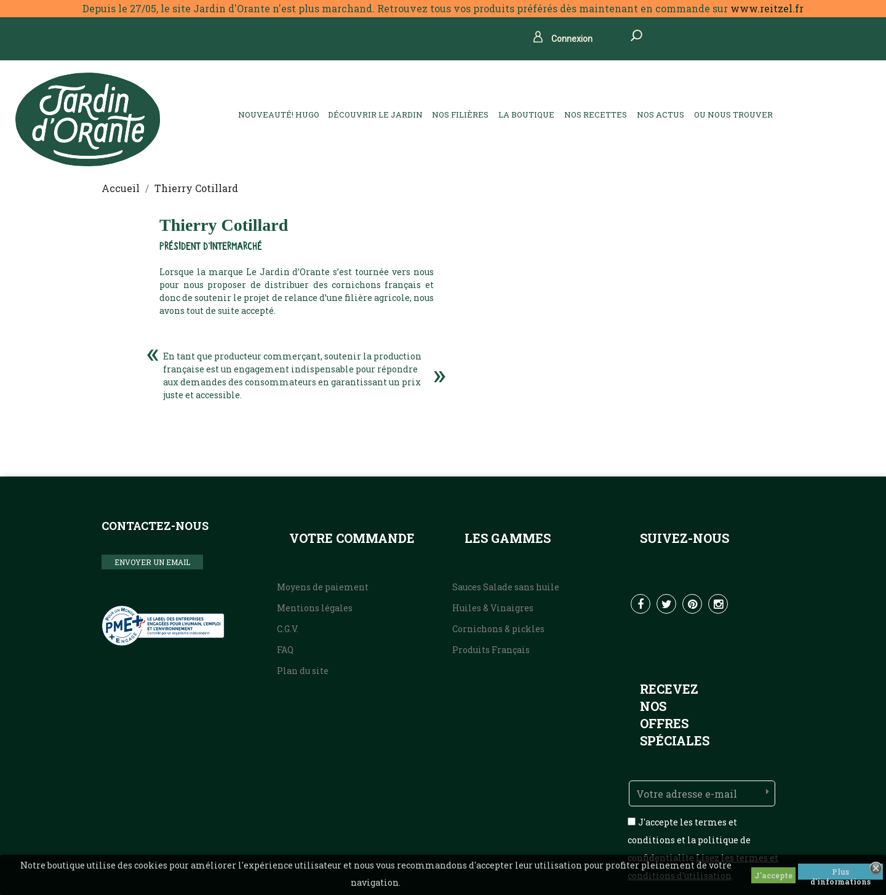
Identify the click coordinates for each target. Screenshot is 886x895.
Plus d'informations (840, 873)
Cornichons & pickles (498, 629)
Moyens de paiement (323, 587)
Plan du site (303, 670)
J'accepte (773, 875)
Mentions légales (315, 608)
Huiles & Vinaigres (492, 608)
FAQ (285, 650)
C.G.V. (287, 629)
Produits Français (491, 650)
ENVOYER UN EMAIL (152, 562)
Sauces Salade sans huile (505, 587)
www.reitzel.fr (767, 8)
